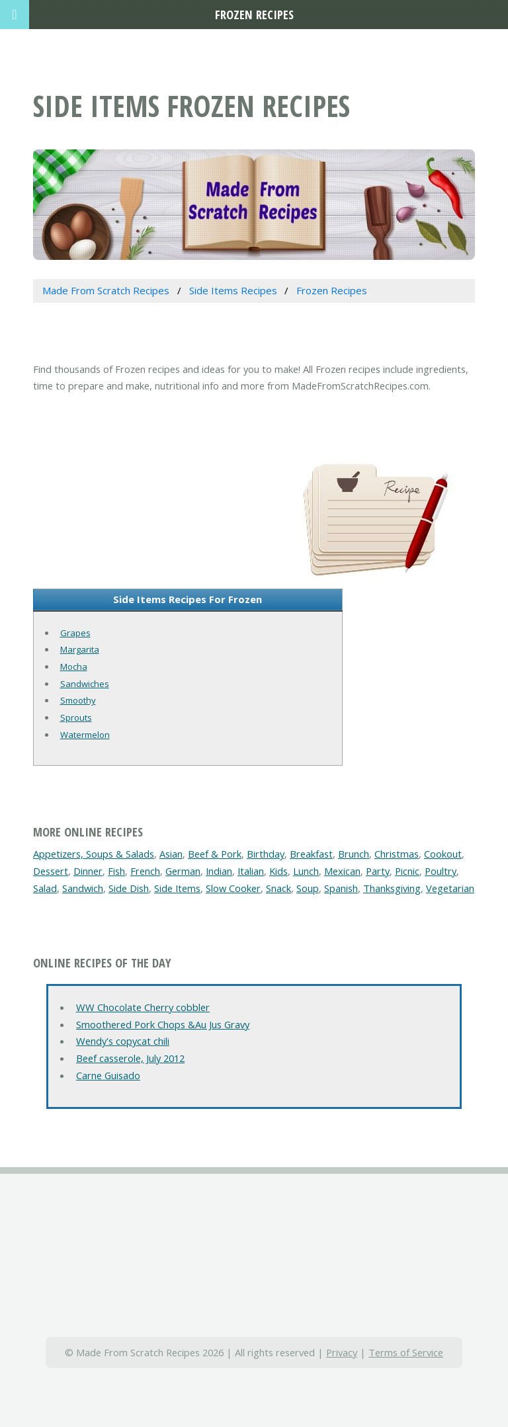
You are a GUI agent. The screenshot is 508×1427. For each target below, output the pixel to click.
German (182, 870)
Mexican (342, 870)
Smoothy (78, 700)
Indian (219, 870)
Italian (250, 870)
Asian (171, 853)
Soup (307, 888)
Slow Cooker (233, 888)
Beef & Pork (214, 853)
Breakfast (311, 853)
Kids (278, 870)
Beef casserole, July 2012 (130, 1058)
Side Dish (128, 888)
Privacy (341, 1352)
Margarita (79, 649)
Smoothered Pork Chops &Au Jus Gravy (162, 1024)
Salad (45, 888)
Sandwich (82, 888)
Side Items (177, 888)
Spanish (341, 888)
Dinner (88, 870)
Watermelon (85, 735)
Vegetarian (450, 888)
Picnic (407, 870)
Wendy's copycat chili (122, 1040)
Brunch (353, 853)
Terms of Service (405, 1352)
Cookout (443, 853)
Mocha (73, 667)
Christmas (396, 853)
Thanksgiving (392, 888)
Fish (116, 870)
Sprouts (76, 717)
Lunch (306, 870)
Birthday (265, 853)
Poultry (440, 870)
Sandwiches (84, 684)
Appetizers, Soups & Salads (93, 853)
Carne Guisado (108, 1075)
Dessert (50, 870)
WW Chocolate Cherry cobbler (143, 1007)
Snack (278, 888)
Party (378, 870)
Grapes (75, 633)
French (145, 870)
